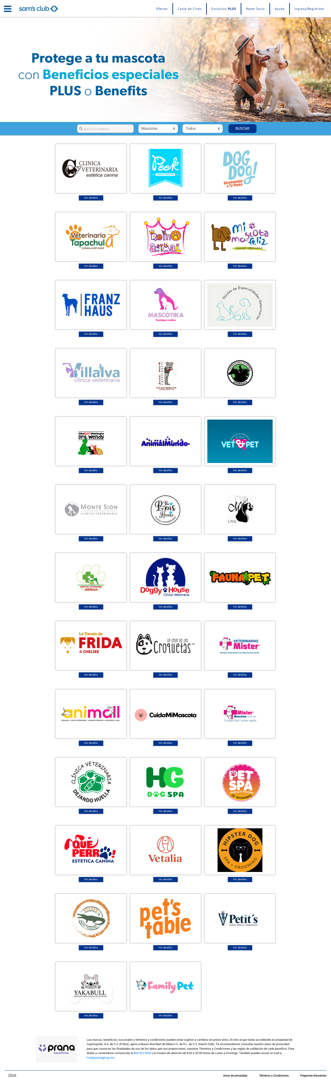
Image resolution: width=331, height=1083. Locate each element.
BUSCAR (242, 128)
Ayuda (280, 9)
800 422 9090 (142, 1053)
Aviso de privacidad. (235, 1075)
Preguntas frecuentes (313, 1075)
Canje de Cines (190, 9)
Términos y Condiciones (274, 1075)
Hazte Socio (255, 9)
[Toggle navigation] (7, 8)
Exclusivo (223, 9)
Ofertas (162, 9)
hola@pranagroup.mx (100, 1057)
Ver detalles (91, 197)
